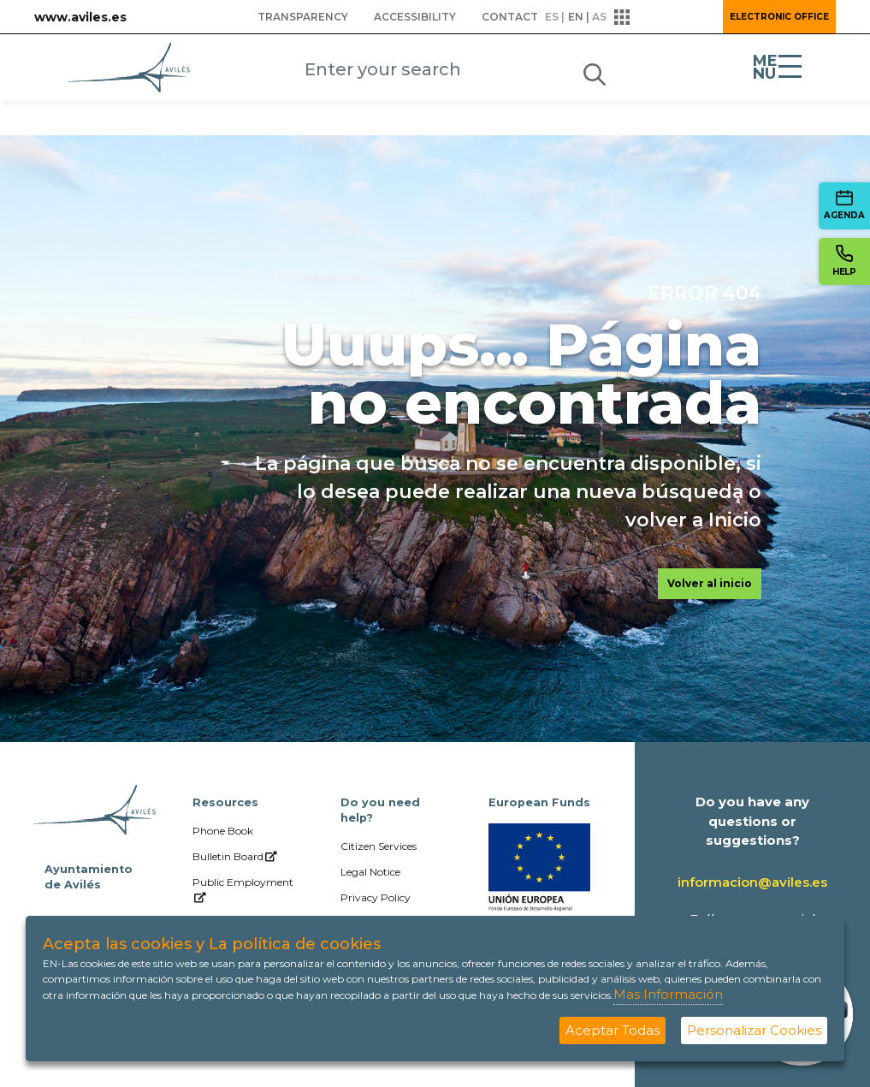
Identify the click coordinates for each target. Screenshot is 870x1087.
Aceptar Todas (612, 1030)
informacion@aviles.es (752, 882)
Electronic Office (779, 16)
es (552, 16)
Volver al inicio (709, 583)
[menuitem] (302, 17)
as (599, 16)
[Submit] (594, 71)
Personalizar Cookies (754, 1030)
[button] (663, 17)
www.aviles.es (80, 17)
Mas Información (668, 994)
